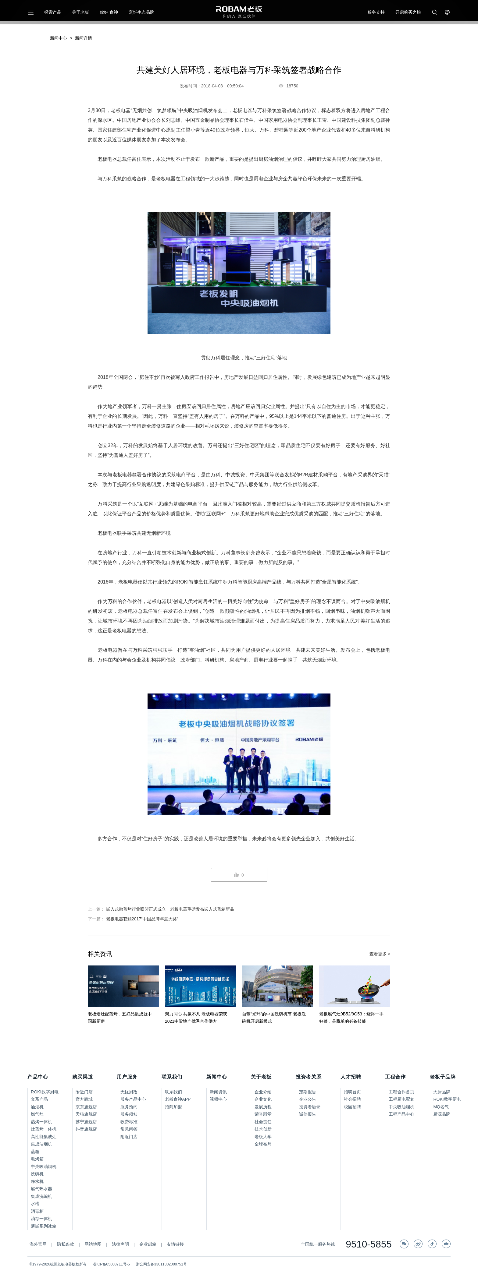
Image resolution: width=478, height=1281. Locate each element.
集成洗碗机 (41, 1196)
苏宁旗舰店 (86, 1121)
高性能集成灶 (43, 1136)
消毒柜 (37, 1211)
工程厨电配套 (401, 1099)
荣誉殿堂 (263, 1114)
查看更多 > (379, 953)
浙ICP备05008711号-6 (111, 1264)
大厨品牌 (441, 1091)
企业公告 (307, 1099)
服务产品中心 (133, 1099)
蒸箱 (35, 1151)
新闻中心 (58, 38)
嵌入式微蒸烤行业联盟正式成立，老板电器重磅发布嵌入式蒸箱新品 (170, 909)
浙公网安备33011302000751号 (161, 1264)
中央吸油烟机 (43, 1166)
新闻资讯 (218, 1091)
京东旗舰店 (86, 1106)
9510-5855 (369, 1244)
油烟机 (37, 1106)
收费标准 (128, 1121)
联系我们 (173, 1091)
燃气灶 (37, 1114)
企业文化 (263, 1099)
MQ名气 (441, 1106)
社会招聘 (352, 1099)
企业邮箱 (147, 1244)
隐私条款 (65, 1244)
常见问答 (128, 1129)
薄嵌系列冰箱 (43, 1226)
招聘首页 (352, 1091)
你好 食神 (109, 12)
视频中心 (218, 1099)
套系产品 (39, 1099)
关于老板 (80, 12)
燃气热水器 (41, 1188)
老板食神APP (178, 1099)
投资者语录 (309, 1106)
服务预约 (128, 1106)
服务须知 (128, 1114)
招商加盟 (173, 1106)
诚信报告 (307, 1114)
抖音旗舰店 (86, 1129)
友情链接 (175, 1244)
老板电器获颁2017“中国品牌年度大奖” (142, 918)
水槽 (35, 1203)
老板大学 (263, 1136)
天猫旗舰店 (86, 1114)
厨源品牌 (441, 1114)
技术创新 (263, 1129)
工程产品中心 (401, 1114)
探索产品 (52, 12)
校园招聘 (352, 1106)
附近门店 (84, 1091)
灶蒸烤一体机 (43, 1129)
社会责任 (263, 1121)
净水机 (37, 1181)
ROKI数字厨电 (44, 1091)
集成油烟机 (41, 1144)
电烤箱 (37, 1158)
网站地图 (93, 1244)
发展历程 (263, 1106)
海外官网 (38, 1244)
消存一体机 (41, 1218)
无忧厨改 (128, 1091)
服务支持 (376, 12)
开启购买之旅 (408, 12)
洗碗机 (37, 1173)
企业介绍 (263, 1091)
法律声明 (120, 1244)
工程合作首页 (401, 1091)
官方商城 (84, 1099)
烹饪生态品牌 (141, 12)
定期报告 (307, 1091)
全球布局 (263, 1144)
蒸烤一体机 (41, 1121)
